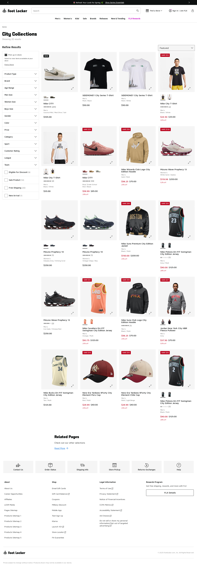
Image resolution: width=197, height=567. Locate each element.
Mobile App (57, 510)
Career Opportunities (13, 494)
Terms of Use (106, 488)
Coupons (56, 499)
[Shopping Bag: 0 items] (192, 11)
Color (21, 123)
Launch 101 (58, 526)
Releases (104, 18)
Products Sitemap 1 (12, 516)
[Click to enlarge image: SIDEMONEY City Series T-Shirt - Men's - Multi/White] (152, 88)
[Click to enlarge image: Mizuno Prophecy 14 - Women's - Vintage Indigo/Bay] (113, 237)
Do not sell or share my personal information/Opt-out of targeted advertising (114, 523)
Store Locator (59, 532)
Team (21, 165)
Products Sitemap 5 (12, 537)
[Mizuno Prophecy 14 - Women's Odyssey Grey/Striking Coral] (91, 245)
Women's (68, 18)
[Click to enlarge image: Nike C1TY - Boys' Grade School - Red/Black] (113, 163)
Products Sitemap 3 (12, 526)
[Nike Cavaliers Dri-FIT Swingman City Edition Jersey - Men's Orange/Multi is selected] (85, 322)
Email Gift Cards (59, 488)
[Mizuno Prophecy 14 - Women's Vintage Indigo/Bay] (52, 245)
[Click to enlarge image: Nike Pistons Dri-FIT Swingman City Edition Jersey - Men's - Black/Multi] (191, 386)
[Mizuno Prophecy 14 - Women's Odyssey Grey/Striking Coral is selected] (46, 245)
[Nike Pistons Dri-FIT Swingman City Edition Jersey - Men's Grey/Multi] (169, 395)
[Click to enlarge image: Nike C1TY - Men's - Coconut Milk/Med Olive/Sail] (74, 88)
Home (4, 27)
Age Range (21, 88)
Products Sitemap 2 (12, 521)
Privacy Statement (109, 494)
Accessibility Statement (111, 510)
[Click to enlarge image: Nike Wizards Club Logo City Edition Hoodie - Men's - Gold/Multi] (152, 163)
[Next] (189, 2)
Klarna (55, 521)
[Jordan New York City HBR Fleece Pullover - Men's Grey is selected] (162, 322)
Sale (85, 18)
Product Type (21, 74)
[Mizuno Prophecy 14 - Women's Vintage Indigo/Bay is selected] (85, 245)
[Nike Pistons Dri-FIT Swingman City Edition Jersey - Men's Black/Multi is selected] (162, 395)
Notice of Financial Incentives (112, 499)
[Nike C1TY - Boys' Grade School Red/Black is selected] (85, 171)
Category (21, 137)
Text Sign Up (57, 516)
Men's (57, 18)
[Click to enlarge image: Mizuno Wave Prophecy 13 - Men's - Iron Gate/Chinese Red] (74, 313)
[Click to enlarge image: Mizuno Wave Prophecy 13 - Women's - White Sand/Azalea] (191, 163)
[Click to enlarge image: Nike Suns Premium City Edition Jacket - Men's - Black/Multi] (152, 237)
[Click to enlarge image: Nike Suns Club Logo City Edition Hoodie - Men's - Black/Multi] (152, 313)
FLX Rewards (134, 18)
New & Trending (118, 18)
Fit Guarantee (58, 537)
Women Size (21, 102)
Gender (21, 116)
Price (21, 130)
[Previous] (8, 2)
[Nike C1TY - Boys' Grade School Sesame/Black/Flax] (91, 171)
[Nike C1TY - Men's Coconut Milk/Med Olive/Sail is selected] (46, 97)
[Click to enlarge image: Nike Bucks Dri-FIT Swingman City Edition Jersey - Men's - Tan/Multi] (74, 386)
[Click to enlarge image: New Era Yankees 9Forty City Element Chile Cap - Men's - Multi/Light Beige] (152, 386)
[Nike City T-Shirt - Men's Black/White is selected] (162, 97)
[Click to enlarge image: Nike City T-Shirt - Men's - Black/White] (191, 88)
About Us (8, 488)
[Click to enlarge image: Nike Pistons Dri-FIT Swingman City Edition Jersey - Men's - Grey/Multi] (191, 237)
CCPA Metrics (106, 505)
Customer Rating (21, 151)
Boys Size (21, 109)
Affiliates (8, 499)
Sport (21, 144)
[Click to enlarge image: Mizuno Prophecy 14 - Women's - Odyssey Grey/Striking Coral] (74, 237)
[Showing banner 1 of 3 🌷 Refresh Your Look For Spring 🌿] (98, 2)
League (21, 158)
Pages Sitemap (10, 510)
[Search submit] (138, 11)
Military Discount (59, 505)
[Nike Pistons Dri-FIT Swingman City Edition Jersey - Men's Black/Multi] (169, 245)
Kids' (77, 18)
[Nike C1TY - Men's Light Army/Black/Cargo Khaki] (52, 97)
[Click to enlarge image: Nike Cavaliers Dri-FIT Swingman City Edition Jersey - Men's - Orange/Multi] (113, 313)
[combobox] (86, 11)
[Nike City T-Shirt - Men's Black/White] (169, 97)
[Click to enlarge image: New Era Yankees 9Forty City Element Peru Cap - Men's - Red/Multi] (113, 386)
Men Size (21, 95)
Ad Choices (105, 516)
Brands (93, 18)
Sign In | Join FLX (178, 10)
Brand (21, 81)
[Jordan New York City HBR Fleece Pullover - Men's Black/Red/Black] (169, 322)
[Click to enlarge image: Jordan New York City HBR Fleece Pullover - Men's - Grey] (191, 313)
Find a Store (9, 65)
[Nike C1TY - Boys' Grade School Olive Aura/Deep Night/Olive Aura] (98, 171)
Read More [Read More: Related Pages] (61, 448)
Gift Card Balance (60, 494)
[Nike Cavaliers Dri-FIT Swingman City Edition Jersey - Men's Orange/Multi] (91, 322)
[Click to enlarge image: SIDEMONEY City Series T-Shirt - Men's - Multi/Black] (113, 88)
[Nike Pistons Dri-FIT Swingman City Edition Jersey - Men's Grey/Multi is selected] (162, 245)
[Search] (86, 11)
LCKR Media (9, 505)
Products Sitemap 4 (12, 532)
